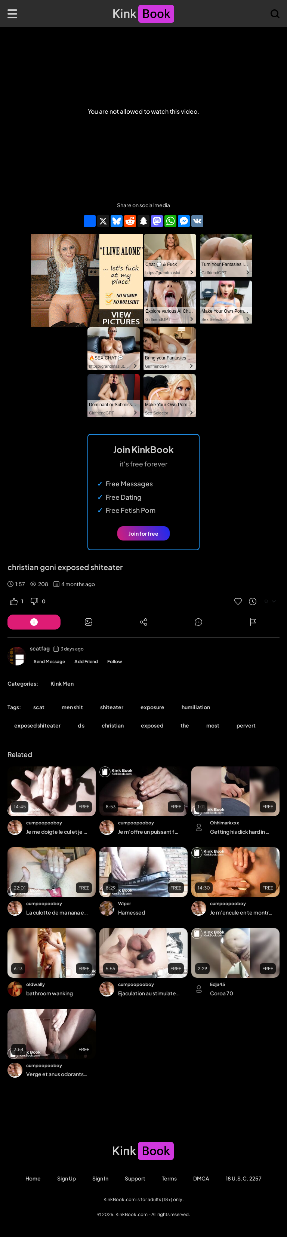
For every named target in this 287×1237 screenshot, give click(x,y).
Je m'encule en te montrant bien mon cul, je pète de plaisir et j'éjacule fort (241, 912)
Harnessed (131, 912)
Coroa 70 (221, 993)
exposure (152, 707)
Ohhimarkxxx (224, 823)
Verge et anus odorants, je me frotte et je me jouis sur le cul (57, 1074)
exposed (152, 725)
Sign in (100, 1178)
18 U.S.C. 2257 (244, 1178)
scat (38, 707)
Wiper (124, 903)
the (184, 725)
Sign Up (66, 1178)
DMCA (201, 1178)
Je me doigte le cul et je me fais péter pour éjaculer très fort (57, 831)
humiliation (196, 707)
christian (113, 725)
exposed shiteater (37, 725)
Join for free (143, 533)
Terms (169, 1178)
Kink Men (62, 683)
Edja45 (217, 984)
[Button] (34, 622)
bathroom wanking (49, 993)
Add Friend (86, 661)
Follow (114, 661)
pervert (246, 725)
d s (81, 725)
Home (33, 1178)
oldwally (35, 984)
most (212, 725)
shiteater (111, 707)
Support (135, 1178)
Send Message (49, 661)
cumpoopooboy (44, 823)
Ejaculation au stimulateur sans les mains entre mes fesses (149, 993)
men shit (72, 707)
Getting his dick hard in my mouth (241, 831)
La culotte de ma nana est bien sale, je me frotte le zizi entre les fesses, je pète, (57, 912)
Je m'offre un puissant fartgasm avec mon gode (149, 831)
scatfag (40, 648)
